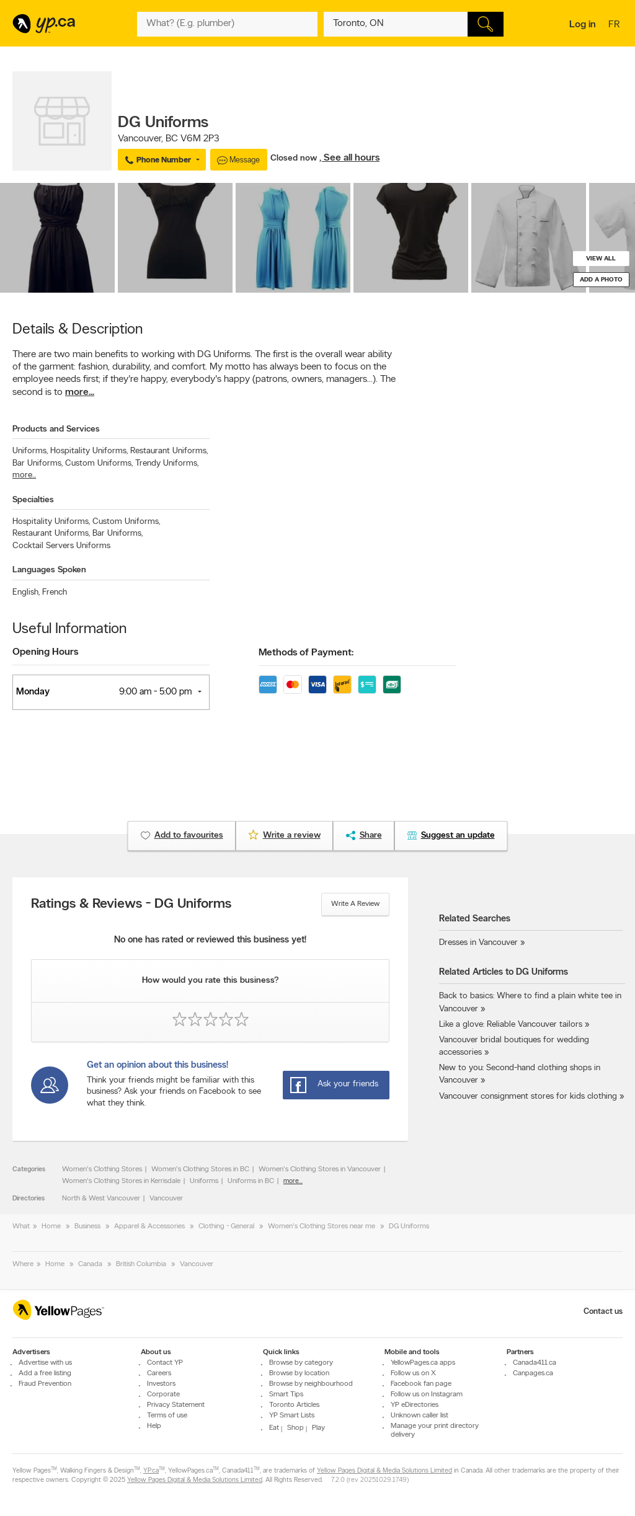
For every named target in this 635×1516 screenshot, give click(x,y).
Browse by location (299, 1373)
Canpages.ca (533, 1373)
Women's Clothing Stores (102, 1169)
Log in (582, 25)
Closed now (294, 158)
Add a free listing (45, 1373)
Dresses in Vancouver (478, 942)
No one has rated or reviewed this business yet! (210, 940)
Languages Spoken (49, 570)
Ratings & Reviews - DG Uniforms (131, 904)
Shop (295, 1428)
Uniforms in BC (251, 1181)
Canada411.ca (534, 1363)
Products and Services (56, 429)
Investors (161, 1384)
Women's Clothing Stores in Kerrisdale (121, 1181)
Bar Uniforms (37, 463)
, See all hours (349, 158)
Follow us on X (413, 1373)
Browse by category (301, 1363)
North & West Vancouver (101, 1198)
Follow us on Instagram (427, 1394)
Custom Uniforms (99, 463)
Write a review (355, 904)
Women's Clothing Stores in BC (200, 1169)
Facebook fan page (421, 1384)
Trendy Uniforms (166, 463)
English (26, 592)
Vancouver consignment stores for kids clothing (528, 1096)
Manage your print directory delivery (435, 1430)
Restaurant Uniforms (169, 451)
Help (154, 1426)
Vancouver (166, 1198)
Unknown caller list (419, 1415)
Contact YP (165, 1363)
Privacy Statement (176, 1405)
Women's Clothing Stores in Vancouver (320, 1169)
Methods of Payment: (306, 653)
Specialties (33, 500)
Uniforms (30, 451)
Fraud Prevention (45, 1384)
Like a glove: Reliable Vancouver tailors (510, 1024)
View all (601, 258)
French (54, 592)
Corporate (163, 1394)
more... (79, 392)
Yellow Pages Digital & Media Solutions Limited (384, 1471)
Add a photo (601, 280)
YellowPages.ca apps (423, 1363)
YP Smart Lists (291, 1415)
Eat (274, 1428)
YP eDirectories (414, 1405)
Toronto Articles (294, 1405)
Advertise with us (45, 1363)
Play (318, 1428)
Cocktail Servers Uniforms (61, 546)
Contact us (603, 1312)
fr (615, 25)
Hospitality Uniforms (89, 451)
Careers (159, 1373)
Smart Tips (286, 1394)
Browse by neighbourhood (311, 1384)
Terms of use (167, 1415)
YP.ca (151, 1471)
